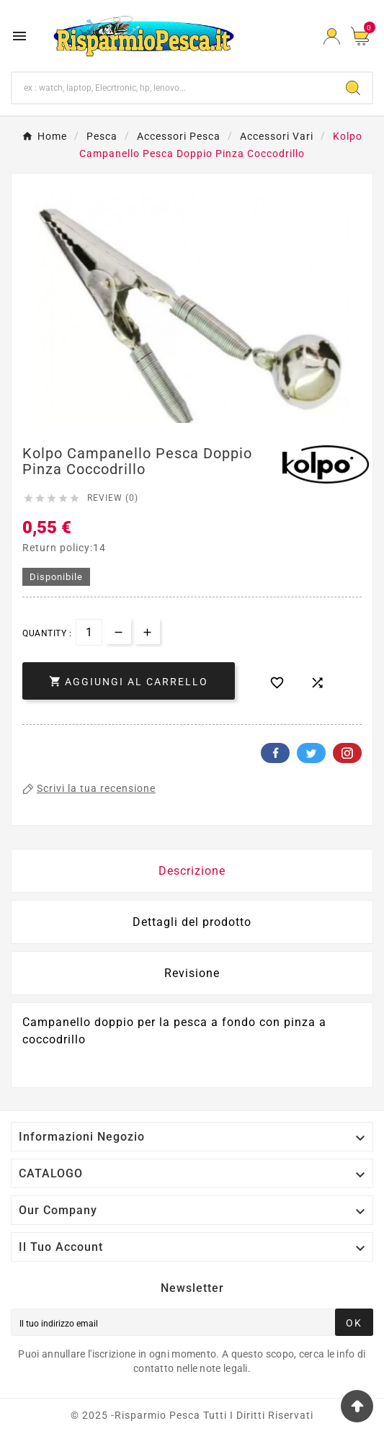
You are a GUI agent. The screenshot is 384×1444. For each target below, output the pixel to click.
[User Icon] (331, 36)
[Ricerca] (173, 88)
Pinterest (347, 753)
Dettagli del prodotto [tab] (192, 922)
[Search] (353, 88)
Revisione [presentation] (192, 973)
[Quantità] (89, 632)
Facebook (275, 753)
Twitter (311, 753)
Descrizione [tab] (192, 871)
